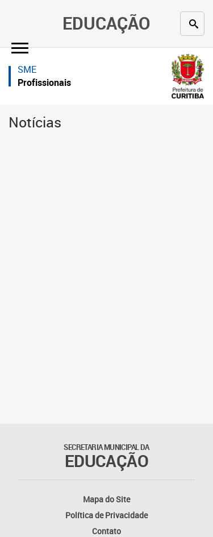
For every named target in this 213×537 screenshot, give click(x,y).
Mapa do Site (106, 499)
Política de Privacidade (106, 515)
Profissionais (44, 82)
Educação (106, 23)
